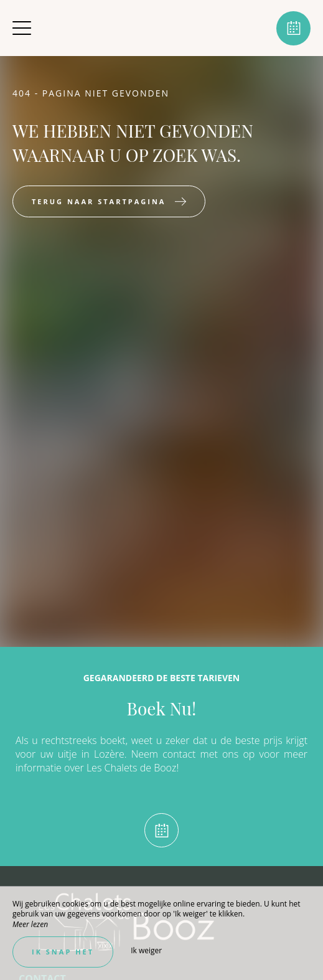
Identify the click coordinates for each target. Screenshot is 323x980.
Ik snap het (63, 951)
